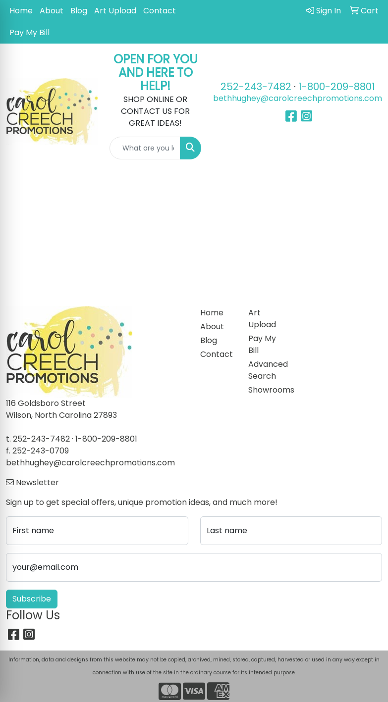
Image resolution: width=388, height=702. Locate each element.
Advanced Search (266, 370)
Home (21, 10)
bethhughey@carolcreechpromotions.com (297, 98)
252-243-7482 (256, 87)
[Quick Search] (145, 148)
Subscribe (31, 598)
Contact (159, 10)
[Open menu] (368, 184)
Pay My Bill (29, 32)
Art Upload (115, 10)
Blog (78, 10)
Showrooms (266, 390)
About (51, 10)
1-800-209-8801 (336, 87)
